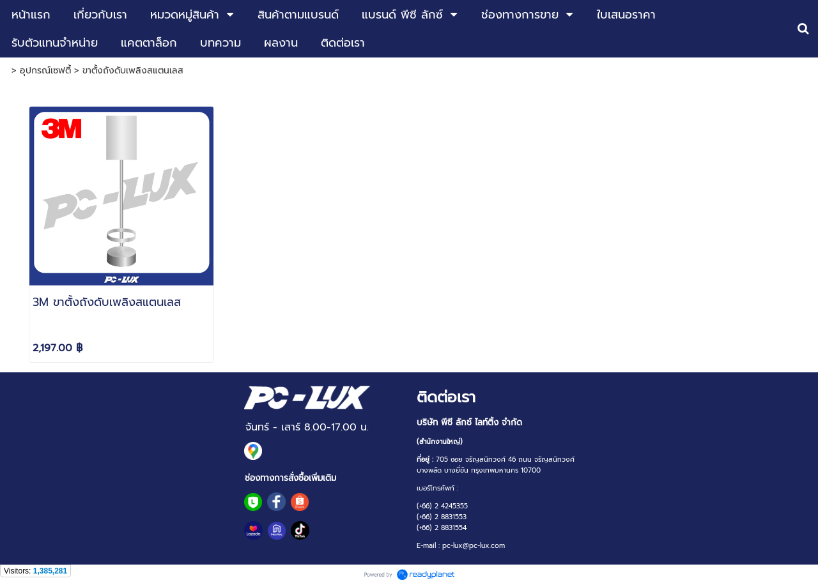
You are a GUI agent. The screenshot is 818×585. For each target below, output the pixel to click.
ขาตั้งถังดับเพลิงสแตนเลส (132, 70)
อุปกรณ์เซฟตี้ (45, 70)
